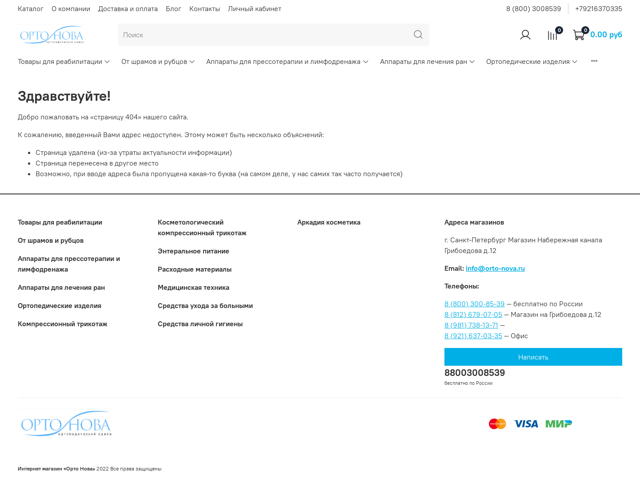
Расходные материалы (195, 269)
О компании (71, 8)
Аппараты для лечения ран (428, 61)
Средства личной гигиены (200, 323)
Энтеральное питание (193, 250)
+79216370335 (598, 8)
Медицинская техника (193, 287)
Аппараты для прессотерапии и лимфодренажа (287, 61)
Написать (533, 356)
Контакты (204, 8)
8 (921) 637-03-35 (473, 335)
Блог (173, 8)
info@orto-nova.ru (495, 268)
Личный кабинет (254, 8)
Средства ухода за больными (205, 305)
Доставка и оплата (128, 8)
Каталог (31, 8)
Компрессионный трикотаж (63, 323)
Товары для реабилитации (64, 61)
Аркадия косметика (328, 221)
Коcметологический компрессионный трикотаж (202, 227)
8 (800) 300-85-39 (474, 303)
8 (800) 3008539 (533, 8)
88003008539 (474, 373)
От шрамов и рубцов (158, 61)
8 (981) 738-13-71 (471, 324)
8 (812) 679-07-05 (473, 314)
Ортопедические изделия (532, 61)
